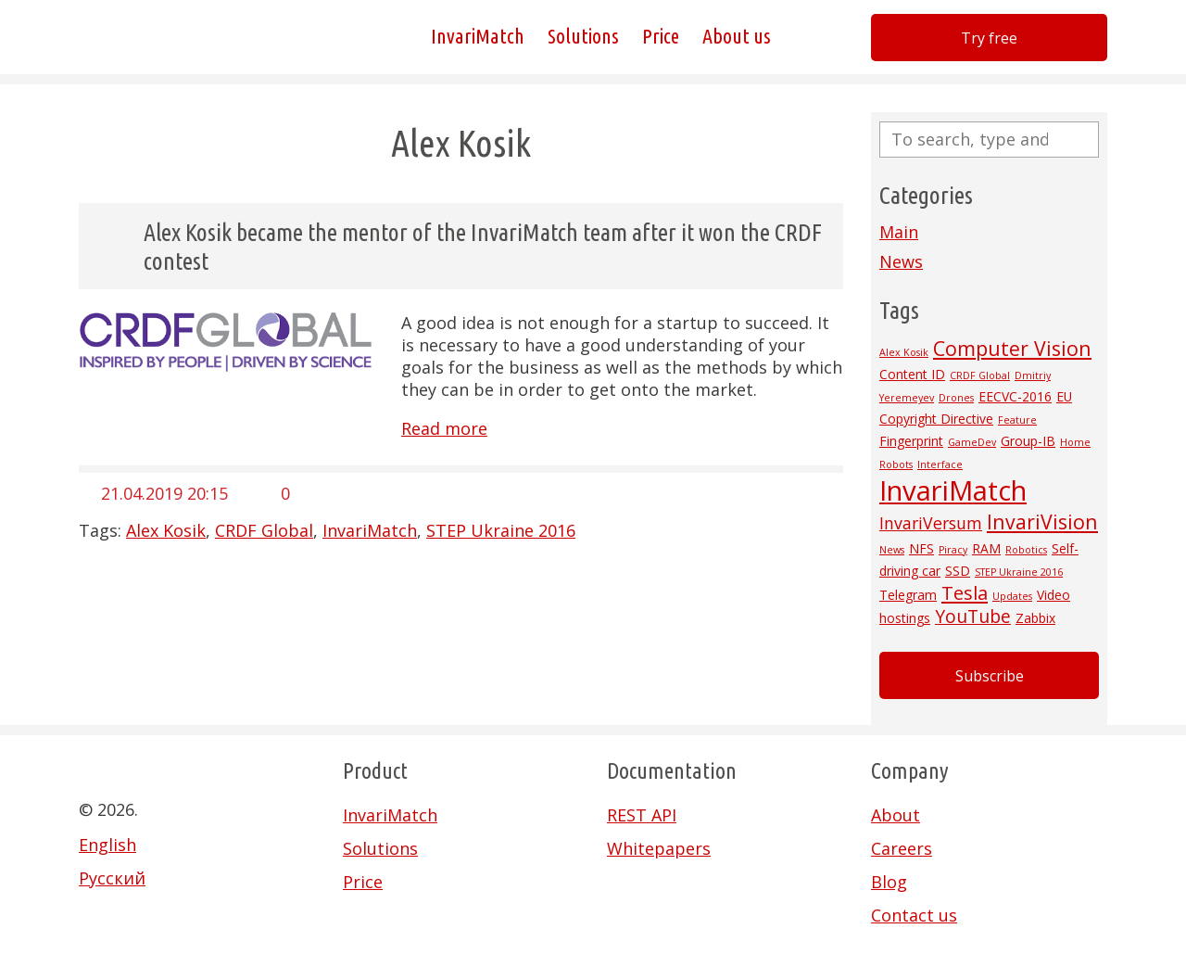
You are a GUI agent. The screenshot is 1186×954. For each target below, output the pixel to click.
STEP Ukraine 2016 (500, 530)
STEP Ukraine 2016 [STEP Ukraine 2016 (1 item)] (1019, 572)
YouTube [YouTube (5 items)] (973, 616)
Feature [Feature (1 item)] (1017, 419)
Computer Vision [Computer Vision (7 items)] (1012, 348)
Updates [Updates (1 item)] (1012, 596)
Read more (444, 428)
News (901, 261)
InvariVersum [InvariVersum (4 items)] (930, 523)
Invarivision (172, 37)
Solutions (583, 36)
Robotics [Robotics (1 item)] (1026, 549)
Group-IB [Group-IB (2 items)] (1028, 441)
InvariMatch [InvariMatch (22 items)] (953, 490)
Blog (889, 882)
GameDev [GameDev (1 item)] (972, 442)
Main (898, 232)
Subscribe (989, 676)
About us (736, 36)
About (895, 815)
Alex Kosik (166, 530)
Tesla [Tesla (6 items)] (964, 592)
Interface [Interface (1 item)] (940, 464)
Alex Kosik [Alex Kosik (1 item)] (903, 352)
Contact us (914, 915)
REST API (641, 815)
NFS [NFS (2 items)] (921, 548)
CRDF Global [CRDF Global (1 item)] (980, 375)
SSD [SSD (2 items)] (957, 570)
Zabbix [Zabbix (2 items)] (1035, 618)
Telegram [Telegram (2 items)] (908, 595)
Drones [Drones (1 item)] (956, 397)
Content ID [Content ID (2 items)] (912, 374)
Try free (989, 38)
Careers (901, 848)
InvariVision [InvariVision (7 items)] (1042, 521)
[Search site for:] (989, 139)
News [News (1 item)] (891, 549)
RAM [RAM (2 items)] (986, 548)
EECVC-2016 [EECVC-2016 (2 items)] (1015, 396)
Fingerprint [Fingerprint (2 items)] (911, 441)
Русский (112, 878)
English (107, 844)
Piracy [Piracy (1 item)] (953, 549)
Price (660, 36)
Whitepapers (659, 848)
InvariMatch (477, 36)
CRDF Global (264, 530)
